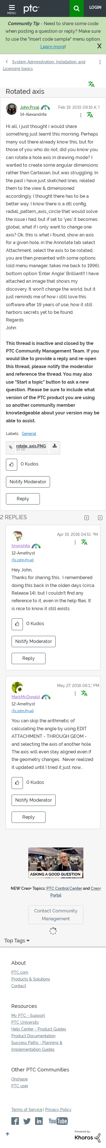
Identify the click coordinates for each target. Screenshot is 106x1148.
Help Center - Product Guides (38, 1029)
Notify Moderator (28, 481)
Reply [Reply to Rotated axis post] (23, 498)
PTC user (19, 1086)
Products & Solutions (30, 979)
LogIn (95, 7)
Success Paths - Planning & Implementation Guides (36, 1046)
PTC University (25, 1022)
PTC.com (19, 972)
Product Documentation (33, 1036)
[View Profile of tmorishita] (21, 545)
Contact (18, 986)
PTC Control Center (64, 888)
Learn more (52, 46)
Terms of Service (26, 1110)
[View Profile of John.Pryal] (29, 107)
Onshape (19, 1079)
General (29, 434)
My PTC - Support (28, 1015)
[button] (80, 115)
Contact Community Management (55, 914)
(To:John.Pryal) (23, 560)
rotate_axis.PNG (31, 446)
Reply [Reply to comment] (28, 658)
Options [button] (99, 62)
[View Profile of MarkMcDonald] (26, 697)
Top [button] (7, 1134)
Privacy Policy (58, 1110)
